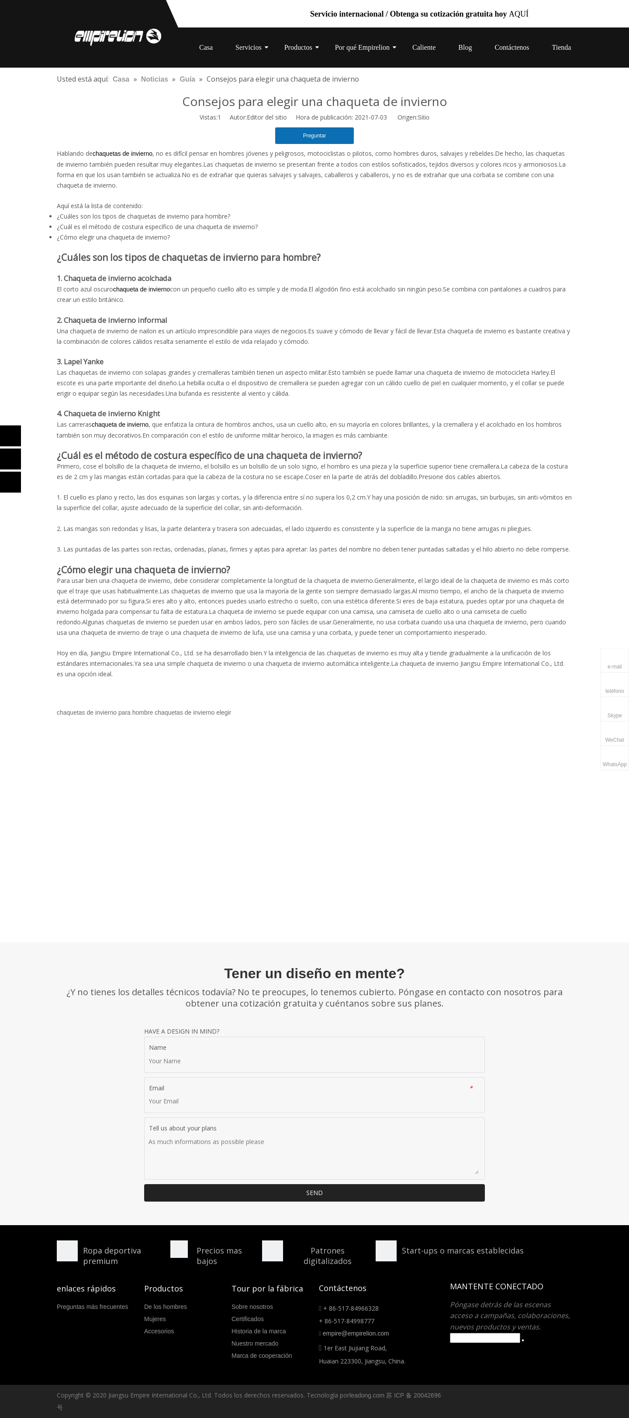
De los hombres (165, 1306)
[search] (485, 1338)
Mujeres (155, 1318)
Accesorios (159, 1331)
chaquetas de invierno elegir (193, 712)
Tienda (561, 47)
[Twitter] (10, 482)
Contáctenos (511, 47)
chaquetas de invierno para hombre (105, 712)
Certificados (248, 1318)
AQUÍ (519, 14)
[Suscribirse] (523, 1340)
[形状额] (272, 1250)
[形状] (67, 1250)
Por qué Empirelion (362, 47)
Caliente (423, 47)
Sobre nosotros (252, 1306)
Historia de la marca (259, 1331)
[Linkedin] (10, 459)
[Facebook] (10, 435)
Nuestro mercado (255, 1343)
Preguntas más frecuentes (92, 1306)
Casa (206, 47)
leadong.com (366, 1395)
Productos (298, 47)
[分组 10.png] (386, 1250)
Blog (465, 47)
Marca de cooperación (262, 1355)
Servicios (248, 47)
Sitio (423, 117)
